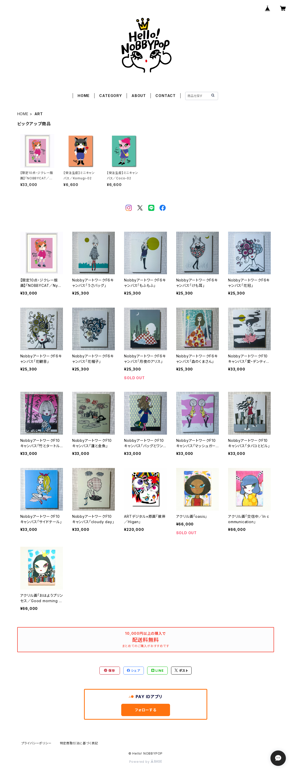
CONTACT (165, 95)
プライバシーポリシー (36, 743)
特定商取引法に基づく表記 (79, 743)
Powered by (145, 762)
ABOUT (139, 95)
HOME (84, 95)
